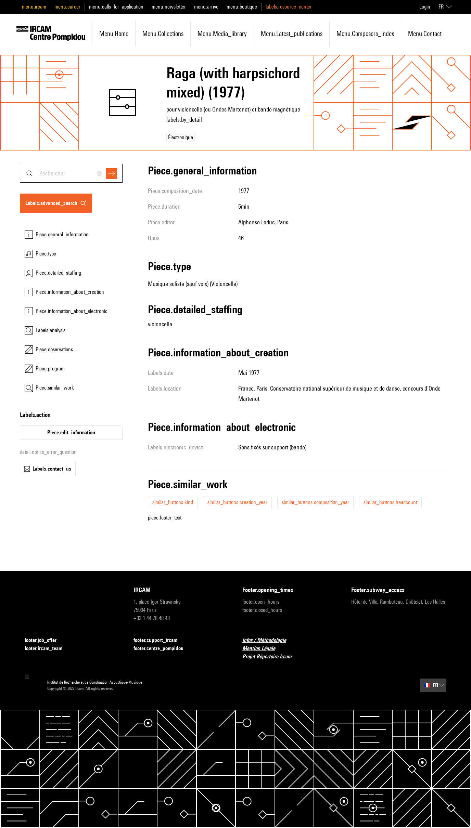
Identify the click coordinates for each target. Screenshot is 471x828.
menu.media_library (222, 33)
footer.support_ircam (159, 640)
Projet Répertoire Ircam (271, 656)
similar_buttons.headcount (390, 502)
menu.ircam (34, 6)
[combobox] (71, 173)
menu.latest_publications (291, 33)
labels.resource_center (289, 6)
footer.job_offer (45, 640)
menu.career (67, 6)
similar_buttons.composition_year (315, 502)
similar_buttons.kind (172, 502)
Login (424, 6)
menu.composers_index (365, 33)
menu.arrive (206, 6)
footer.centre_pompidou (162, 648)
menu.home (113, 33)
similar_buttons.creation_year (237, 502)
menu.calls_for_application (116, 6)
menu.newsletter (169, 6)
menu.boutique (242, 6)
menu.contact (425, 33)
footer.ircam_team (48, 648)
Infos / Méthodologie (268, 640)
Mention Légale (262, 648)
